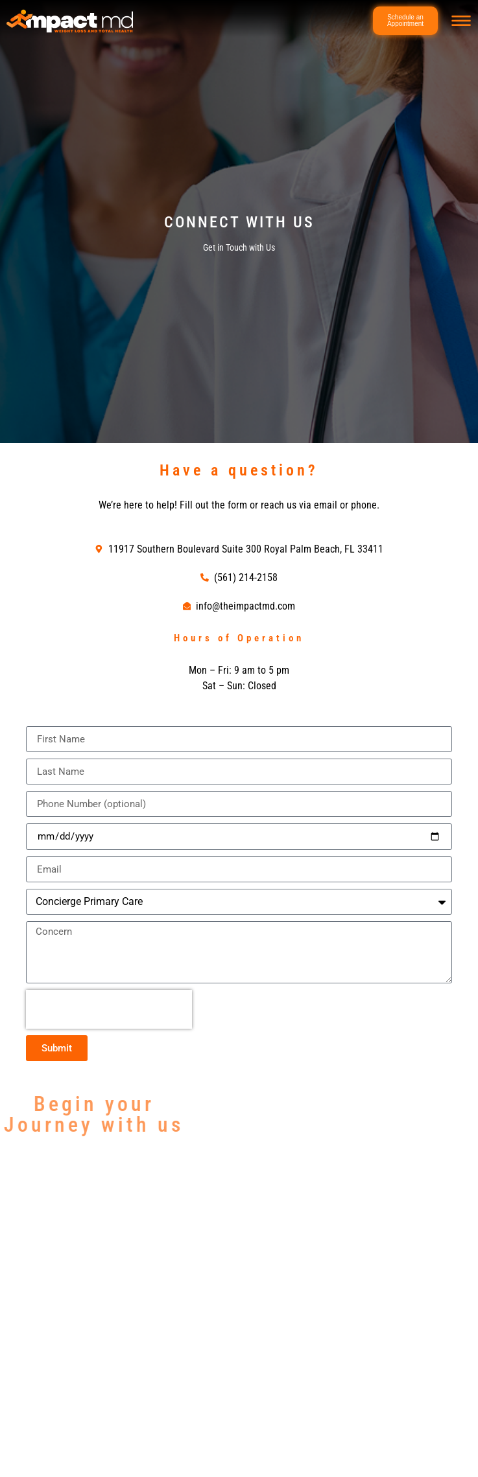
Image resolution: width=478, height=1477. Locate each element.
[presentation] (109, 1009)
